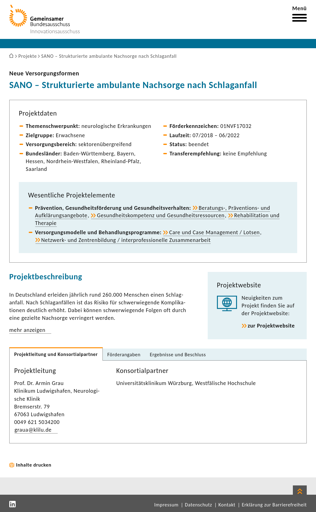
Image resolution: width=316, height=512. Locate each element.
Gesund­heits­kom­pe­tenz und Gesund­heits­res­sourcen (160, 215)
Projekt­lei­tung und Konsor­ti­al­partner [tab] (56, 354)
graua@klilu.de (33, 429)
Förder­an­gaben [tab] (124, 355)
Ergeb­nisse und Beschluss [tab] (178, 355)
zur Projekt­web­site (271, 325)
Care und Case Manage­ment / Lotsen (214, 232)
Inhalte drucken (34, 465)
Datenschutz (198, 505)
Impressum (166, 505)
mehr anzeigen (27, 330)
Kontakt (226, 505)
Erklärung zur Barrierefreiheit (274, 505)
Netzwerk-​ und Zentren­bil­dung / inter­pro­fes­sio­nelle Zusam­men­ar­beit (126, 240)
